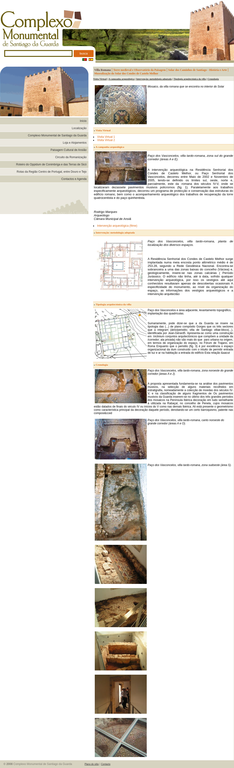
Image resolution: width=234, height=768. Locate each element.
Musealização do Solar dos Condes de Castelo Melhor (126, 73)
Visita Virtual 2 (106, 140)
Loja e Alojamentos (75, 142)
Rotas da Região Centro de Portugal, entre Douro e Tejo (52, 171)
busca (84, 53)
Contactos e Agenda (74, 179)
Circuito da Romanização (71, 157)
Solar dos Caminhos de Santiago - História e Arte (197, 70)
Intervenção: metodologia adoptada (154, 79)
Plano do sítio (91, 764)
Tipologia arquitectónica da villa (189, 79)
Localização (79, 128)
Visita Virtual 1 (106, 136)
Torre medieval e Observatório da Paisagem (139, 70)
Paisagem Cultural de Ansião (69, 150)
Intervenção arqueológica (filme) (117, 225)
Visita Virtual (100, 79)
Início (83, 121)
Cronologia (213, 79)
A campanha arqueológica (121, 79)
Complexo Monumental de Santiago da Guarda (57, 135)
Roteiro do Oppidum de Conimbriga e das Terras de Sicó (51, 164)
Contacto (105, 764)
